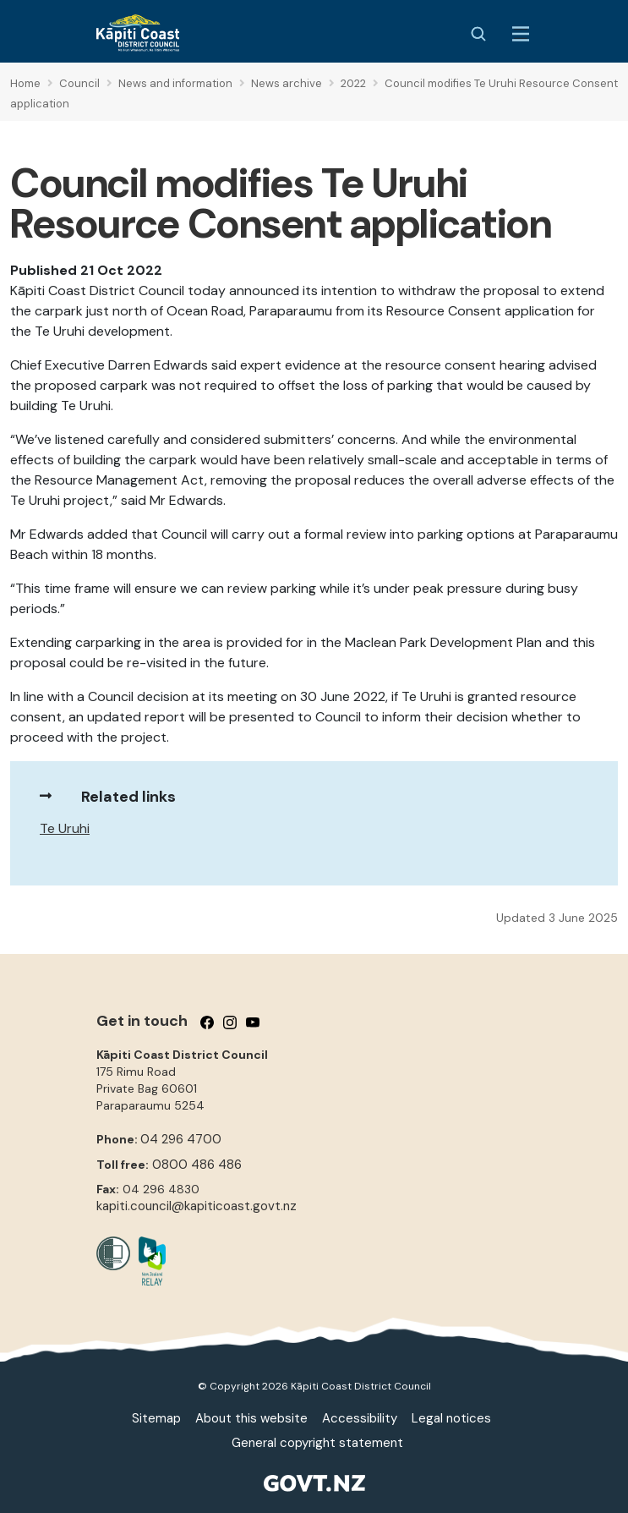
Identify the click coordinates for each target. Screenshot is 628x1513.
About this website (251, 1418)
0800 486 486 (197, 1164)
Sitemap (156, 1418)
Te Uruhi (65, 828)
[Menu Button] (520, 33)
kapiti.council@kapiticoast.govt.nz (196, 1206)
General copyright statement (317, 1442)
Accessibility (359, 1418)
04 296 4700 (180, 1139)
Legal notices (451, 1418)
